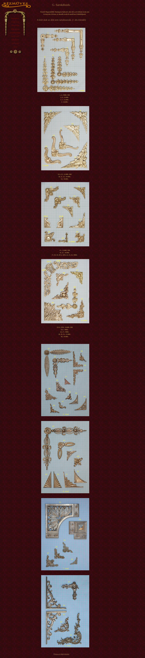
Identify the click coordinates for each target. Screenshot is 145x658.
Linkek (15, 47)
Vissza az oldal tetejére (61, 654)
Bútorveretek (15, 25)
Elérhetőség (15, 43)
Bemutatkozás (15, 18)
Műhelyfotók (15, 39)
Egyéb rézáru (15, 36)
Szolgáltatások (15, 22)
